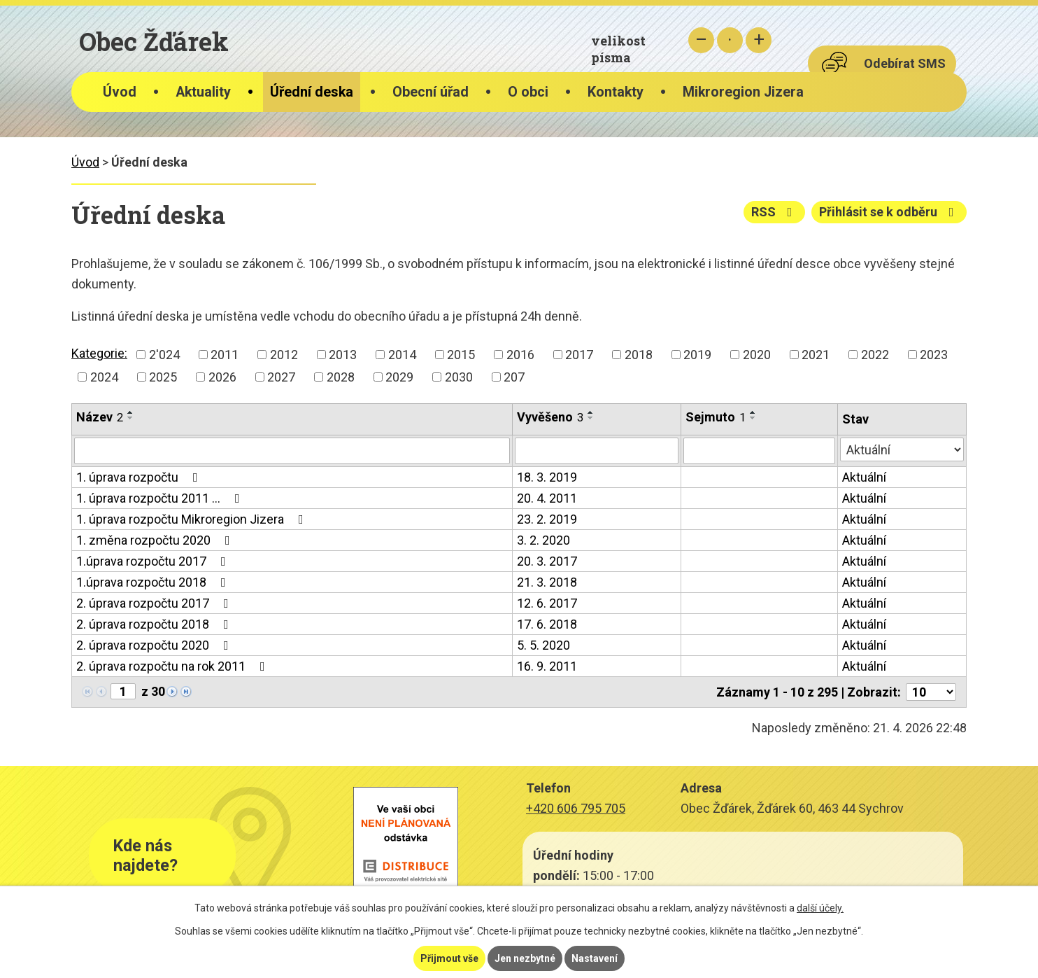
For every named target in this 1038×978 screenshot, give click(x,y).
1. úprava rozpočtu (140, 477)
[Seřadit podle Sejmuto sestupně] (753, 418)
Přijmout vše (449, 958)
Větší (759, 40)
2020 (757, 354)
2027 (281, 377)
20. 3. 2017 (547, 561)
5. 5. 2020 (543, 645)
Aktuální (864, 477)
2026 (222, 377)
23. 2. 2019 (547, 519)
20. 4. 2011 (547, 498)
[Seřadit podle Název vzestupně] (130, 412)
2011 (225, 354)
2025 (163, 377)
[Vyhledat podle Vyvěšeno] (596, 451)
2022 (875, 354)
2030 (459, 377)
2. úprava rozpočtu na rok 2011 (173, 666)
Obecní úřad (430, 92)
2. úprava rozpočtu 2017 (155, 603)
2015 (461, 354)
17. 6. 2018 (547, 624)
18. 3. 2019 (547, 477)
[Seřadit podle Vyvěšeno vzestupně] (591, 412)
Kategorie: (99, 353)
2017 (579, 354)
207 (514, 377)
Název (99, 417)
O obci (528, 92)
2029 (399, 377)
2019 (697, 354)
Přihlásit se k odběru (889, 211)
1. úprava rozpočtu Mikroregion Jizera (192, 519)
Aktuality (203, 92)
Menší (701, 40)
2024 (104, 377)
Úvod (119, 92)
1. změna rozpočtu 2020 (156, 540)
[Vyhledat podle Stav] (902, 449)
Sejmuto (715, 417)
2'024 (164, 354)
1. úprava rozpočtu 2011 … (161, 498)
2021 (816, 354)
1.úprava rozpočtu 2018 (154, 582)
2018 (639, 354)
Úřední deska (311, 92)
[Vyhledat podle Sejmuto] (759, 451)
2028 (341, 377)
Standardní (730, 40)
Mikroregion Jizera (743, 92)
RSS (774, 211)
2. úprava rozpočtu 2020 (155, 645)
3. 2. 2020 (543, 540)
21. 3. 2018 (547, 582)
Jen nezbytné (525, 958)
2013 (343, 354)
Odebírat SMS (905, 63)
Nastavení (594, 958)
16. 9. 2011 (547, 666)
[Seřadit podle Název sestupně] (130, 418)
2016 (520, 354)
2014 (402, 354)
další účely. (820, 908)
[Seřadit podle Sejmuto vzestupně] (753, 412)
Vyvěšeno (550, 417)
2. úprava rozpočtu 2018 (155, 624)
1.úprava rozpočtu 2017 (154, 561)
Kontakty (616, 92)
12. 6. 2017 (547, 603)
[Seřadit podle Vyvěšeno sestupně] (591, 418)
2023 (934, 354)
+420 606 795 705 (575, 808)
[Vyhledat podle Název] (292, 451)
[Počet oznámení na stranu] (931, 692)
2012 (284, 354)
